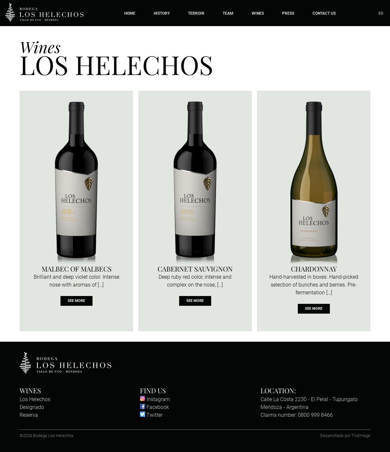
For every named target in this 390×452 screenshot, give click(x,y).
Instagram (155, 399)
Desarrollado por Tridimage (345, 435)
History (162, 13)
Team (228, 13)
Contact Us (324, 13)
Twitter (151, 415)
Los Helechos (35, 399)
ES (381, 13)
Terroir (196, 13)
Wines (258, 13)
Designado (32, 407)
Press (288, 13)
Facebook (154, 407)
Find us (153, 390)
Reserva (29, 415)
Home (129, 13)
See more (76, 301)
